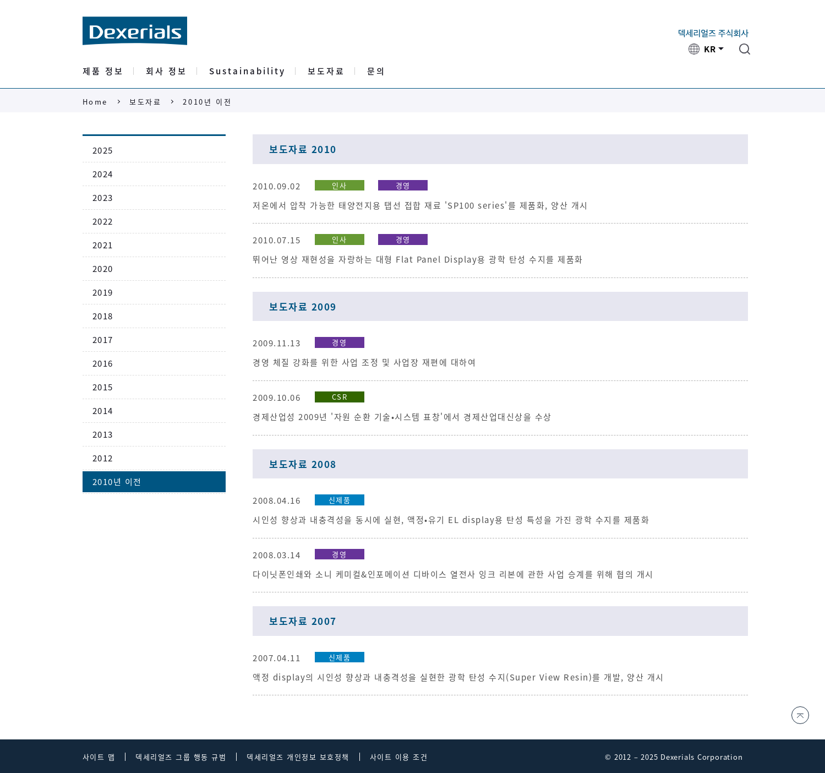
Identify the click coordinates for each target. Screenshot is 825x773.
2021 (102, 245)
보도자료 (326, 72)
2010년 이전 (207, 101)
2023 (102, 198)
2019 (102, 292)
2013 (102, 434)
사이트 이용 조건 (399, 757)
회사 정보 (166, 72)
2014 (102, 411)
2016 (102, 363)
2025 (102, 150)
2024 (102, 174)
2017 (102, 340)
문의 (376, 72)
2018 (102, 316)
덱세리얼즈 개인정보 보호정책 (298, 757)
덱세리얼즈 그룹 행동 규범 (180, 757)
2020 (102, 269)
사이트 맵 (99, 757)
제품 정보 (103, 72)
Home (95, 101)
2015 (102, 387)
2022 (102, 221)
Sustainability (247, 72)
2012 (102, 458)
